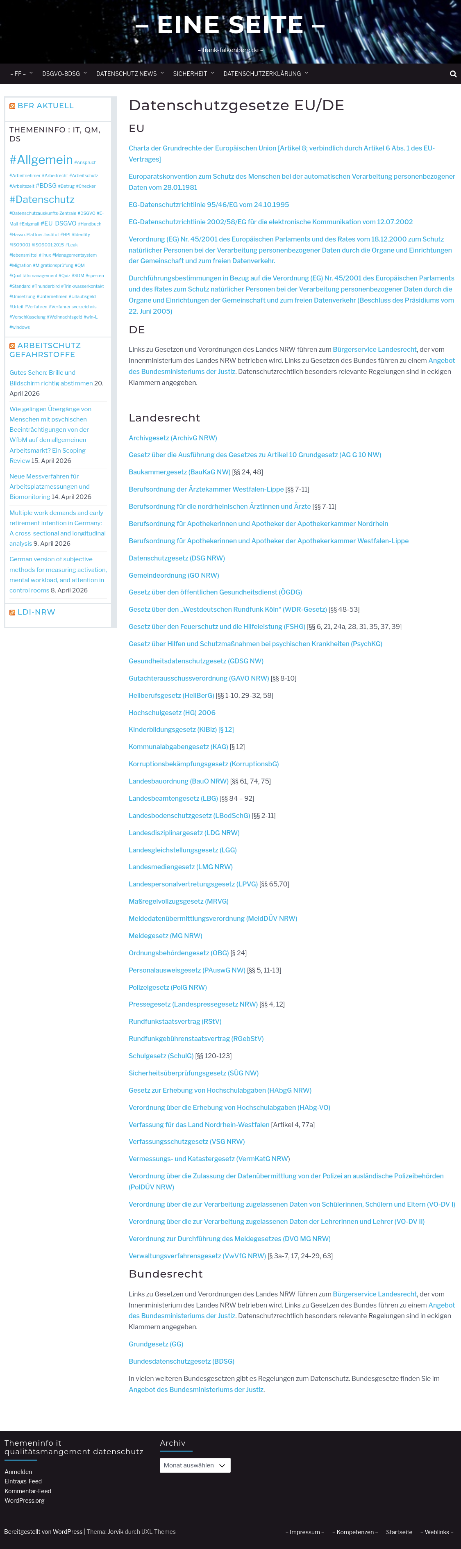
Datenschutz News (126, 73)
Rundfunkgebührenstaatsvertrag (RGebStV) (196, 1039)
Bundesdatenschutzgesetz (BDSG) (181, 1361)
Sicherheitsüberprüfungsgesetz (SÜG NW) (194, 1073)
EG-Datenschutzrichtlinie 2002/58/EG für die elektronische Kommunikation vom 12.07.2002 (271, 222)
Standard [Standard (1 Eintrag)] (21, 286)
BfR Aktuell (46, 105)
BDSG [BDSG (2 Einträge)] (48, 185)
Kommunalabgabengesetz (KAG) (179, 747)
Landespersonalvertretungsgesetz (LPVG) (193, 884)
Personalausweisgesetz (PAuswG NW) (187, 970)
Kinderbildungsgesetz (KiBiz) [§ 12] (181, 729)
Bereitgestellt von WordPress (43, 1531)
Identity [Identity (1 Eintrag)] (82, 234)
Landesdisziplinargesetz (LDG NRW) (184, 833)
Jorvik (116, 1531)
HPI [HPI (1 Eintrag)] (66, 234)
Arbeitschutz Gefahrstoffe (45, 350)
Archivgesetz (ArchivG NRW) (173, 438)
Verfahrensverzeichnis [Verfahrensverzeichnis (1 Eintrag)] (74, 307)
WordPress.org (25, 1500)
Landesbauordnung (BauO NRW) (179, 781)
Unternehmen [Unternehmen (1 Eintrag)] (53, 296)
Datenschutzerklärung (262, 73)
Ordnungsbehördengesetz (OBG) (179, 953)
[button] (453, 74)
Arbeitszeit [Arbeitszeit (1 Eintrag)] (23, 186)
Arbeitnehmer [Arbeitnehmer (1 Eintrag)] (26, 175)
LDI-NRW (37, 612)
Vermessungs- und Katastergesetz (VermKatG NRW (208, 1159)
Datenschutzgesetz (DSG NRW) (177, 558)
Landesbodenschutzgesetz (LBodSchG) (189, 816)
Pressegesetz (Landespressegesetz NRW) (194, 1004)
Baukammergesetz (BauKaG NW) (180, 472)
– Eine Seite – (230, 24)
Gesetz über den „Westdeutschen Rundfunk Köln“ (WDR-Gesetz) (228, 609)
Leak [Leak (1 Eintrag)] (73, 245)
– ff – (18, 73)
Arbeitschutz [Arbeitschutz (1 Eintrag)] (85, 175)
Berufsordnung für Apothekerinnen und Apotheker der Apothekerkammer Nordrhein (258, 524)
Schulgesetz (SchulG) (161, 1056)
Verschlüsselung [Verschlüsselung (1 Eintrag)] (28, 317)
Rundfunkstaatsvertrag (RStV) (175, 1021)
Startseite (399, 1531)
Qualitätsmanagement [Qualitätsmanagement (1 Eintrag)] (34, 275)
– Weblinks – (437, 1531)
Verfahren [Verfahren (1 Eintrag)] (37, 307)
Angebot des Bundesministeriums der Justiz (196, 1390)
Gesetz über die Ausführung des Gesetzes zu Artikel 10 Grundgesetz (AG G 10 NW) (255, 455)
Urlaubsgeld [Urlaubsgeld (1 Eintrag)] (83, 296)
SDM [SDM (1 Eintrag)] (79, 275)
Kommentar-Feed (28, 1490)
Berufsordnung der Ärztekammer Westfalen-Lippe (206, 489)
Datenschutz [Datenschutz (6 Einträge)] (45, 199)
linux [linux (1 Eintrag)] (46, 255)
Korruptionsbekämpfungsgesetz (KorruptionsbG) (204, 764)
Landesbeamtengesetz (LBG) (173, 798)
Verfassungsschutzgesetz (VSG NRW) (187, 1142)
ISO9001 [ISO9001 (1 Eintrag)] (21, 245)
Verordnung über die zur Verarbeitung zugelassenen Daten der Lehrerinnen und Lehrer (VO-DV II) (277, 1222)
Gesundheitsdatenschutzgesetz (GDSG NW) (196, 661)
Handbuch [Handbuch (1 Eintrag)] (91, 224)
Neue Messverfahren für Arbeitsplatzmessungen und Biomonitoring (49, 487)
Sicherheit (190, 73)
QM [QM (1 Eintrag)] (81, 265)
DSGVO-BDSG (61, 73)
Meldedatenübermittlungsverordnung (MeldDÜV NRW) (213, 919)
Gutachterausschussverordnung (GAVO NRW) (199, 678)
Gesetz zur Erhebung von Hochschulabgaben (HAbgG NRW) (220, 1090)
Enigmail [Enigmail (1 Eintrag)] (30, 224)
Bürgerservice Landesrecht (375, 349)
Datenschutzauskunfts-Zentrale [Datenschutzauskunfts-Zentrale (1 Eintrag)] (44, 213)
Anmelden (18, 1471)
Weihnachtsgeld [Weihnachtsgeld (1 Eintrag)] (66, 317)
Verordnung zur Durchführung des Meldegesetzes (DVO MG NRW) (230, 1239)
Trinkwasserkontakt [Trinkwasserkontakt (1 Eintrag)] (84, 286)
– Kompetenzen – (355, 1531)
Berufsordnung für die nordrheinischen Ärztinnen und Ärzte (220, 506)
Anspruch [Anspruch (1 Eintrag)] (87, 162)
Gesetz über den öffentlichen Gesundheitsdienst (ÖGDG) (215, 592)
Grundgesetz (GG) (156, 1344)
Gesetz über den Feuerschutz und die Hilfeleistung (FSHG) (217, 627)
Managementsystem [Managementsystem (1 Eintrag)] (76, 255)
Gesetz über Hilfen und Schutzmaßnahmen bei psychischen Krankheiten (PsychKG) (255, 644)
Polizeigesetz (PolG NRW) (168, 987)
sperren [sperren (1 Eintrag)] (96, 275)
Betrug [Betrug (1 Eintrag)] (68, 186)
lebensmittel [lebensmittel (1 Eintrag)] (24, 255)
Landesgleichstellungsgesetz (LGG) (183, 850)
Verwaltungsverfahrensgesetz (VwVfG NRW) (197, 1256)
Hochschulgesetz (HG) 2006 (172, 713)
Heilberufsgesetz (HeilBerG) (171, 695)
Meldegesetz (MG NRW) (165, 936)
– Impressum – (304, 1531)
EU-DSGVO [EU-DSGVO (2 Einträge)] (60, 223)
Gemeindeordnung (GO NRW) (174, 575)
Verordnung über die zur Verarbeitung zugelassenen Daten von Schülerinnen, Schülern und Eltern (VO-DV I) (292, 1204)
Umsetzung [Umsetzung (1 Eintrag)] (23, 296)
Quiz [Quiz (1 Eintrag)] (65, 275)
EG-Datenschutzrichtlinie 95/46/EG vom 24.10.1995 (209, 205)
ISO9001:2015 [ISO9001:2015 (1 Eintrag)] (49, 245)
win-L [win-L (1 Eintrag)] (92, 317)
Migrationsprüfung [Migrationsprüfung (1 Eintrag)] (55, 265)
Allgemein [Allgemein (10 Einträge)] (45, 160)
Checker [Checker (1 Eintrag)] (87, 186)
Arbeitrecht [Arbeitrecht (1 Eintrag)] (56, 175)
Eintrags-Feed (23, 1481)
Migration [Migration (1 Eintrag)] (22, 265)
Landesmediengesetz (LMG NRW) (181, 867)
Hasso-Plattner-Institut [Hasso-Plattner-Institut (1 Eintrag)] (35, 234)
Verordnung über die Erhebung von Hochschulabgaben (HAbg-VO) (229, 1108)
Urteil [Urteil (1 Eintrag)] (17, 307)
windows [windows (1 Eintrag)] (21, 327)
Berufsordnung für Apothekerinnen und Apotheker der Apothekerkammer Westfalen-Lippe (269, 541)
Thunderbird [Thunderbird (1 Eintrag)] (46, 286)
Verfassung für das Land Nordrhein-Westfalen (199, 1125)
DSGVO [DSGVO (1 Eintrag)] (87, 213)
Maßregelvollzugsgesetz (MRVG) (179, 901)
